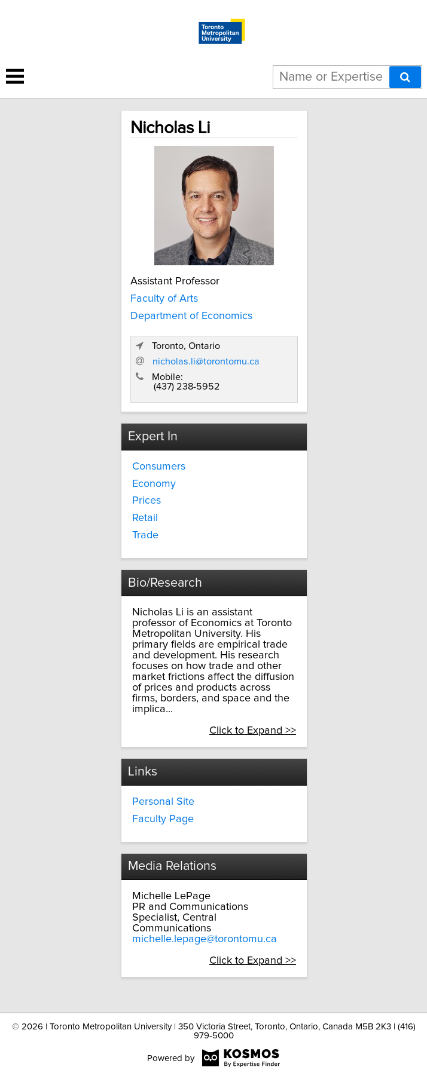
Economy (154, 484)
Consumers (158, 466)
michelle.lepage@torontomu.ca (204, 939)
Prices (146, 500)
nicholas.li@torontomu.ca (206, 361)
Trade (145, 535)
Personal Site (163, 801)
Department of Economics (191, 316)
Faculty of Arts (164, 298)
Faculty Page (163, 819)
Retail (145, 518)
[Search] (405, 77)
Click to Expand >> (252, 730)
